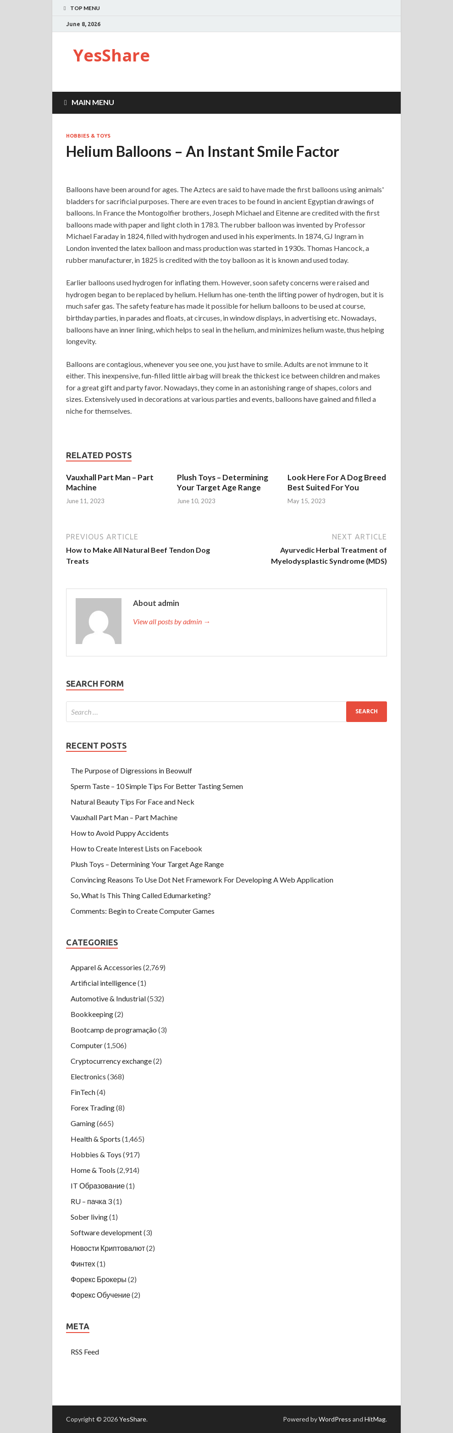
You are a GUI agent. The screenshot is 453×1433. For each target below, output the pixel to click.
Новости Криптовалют (108, 1248)
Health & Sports (96, 1138)
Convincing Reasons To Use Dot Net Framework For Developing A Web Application (202, 879)
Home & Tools (93, 1170)
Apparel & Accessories (106, 967)
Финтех (83, 1263)
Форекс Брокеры (99, 1279)
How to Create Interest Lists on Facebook (136, 848)
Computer (87, 1045)
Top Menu (85, 8)
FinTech (83, 1092)
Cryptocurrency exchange (111, 1060)
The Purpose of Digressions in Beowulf (131, 770)
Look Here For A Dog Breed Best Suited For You (336, 482)
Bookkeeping (92, 1014)
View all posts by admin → (171, 621)
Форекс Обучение (100, 1294)
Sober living (89, 1216)
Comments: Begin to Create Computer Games (143, 910)
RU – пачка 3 (91, 1201)
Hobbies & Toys (88, 136)
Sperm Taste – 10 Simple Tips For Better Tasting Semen (157, 786)
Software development (106, 1232)
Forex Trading (93, 1107)
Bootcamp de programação (114, 1029)
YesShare (111, 55)
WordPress (335, 1419)
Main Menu (93, 102)
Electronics (88, 1076)
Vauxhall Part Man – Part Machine (124, 817)
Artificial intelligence (103, 982)
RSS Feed (85, 1351)
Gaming (83, 1123)
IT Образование (98, 1185)
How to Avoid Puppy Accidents (120, 832)
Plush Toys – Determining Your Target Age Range (222, 482)
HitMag (375, 1419)
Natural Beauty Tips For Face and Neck (132, 801)
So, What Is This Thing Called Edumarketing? (141, 895)
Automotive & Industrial (108, 998)
